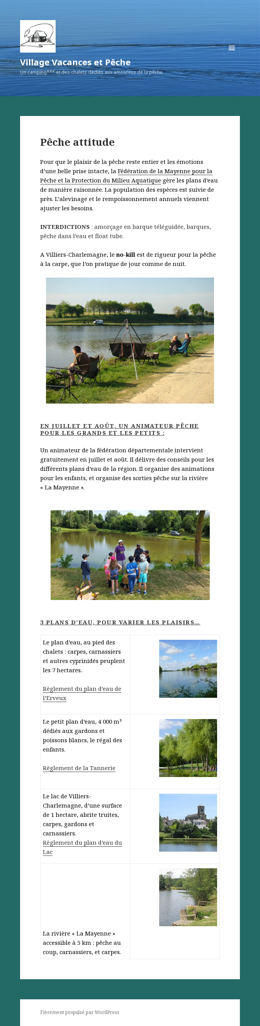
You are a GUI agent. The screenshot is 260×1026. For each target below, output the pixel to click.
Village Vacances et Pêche (75, 62)
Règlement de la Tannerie (79, 768)
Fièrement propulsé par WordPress (79, 1012)
